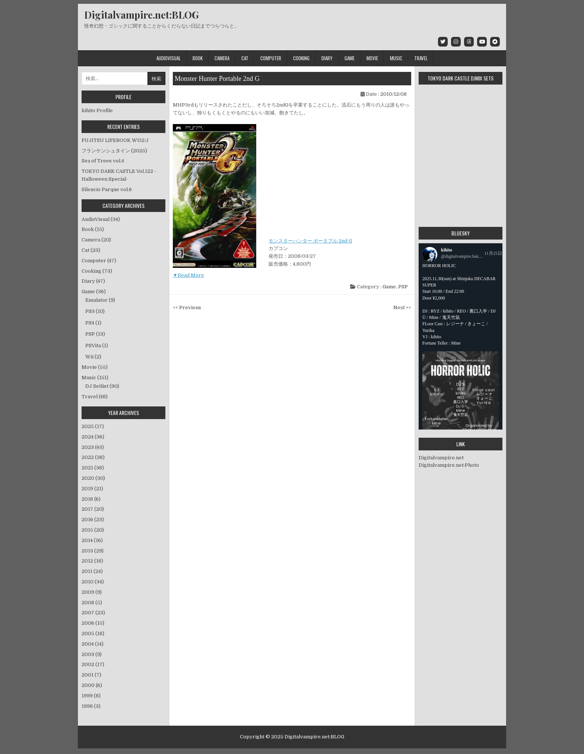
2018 (91, 499)
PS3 (90, 311)
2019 (92, 488)
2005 (93, 633)
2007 (93, 612)
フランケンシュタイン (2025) (114, 150)
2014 (92, 540)
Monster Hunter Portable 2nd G (217, 78)
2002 (93, 664)
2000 (92, 685)
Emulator (96, 300)
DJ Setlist (96, 386)
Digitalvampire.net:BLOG (141, 14)
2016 (93, 519)
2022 (93, 457)
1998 (91, 706)
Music (396, 58)
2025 (93, 426)
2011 (92, 571)
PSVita (93, 345)
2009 (92, 592)
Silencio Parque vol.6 (107, 189)
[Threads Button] (469, 42)
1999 (91, 695)
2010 (93, 581)
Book (198, 58)
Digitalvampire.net (441, 457)
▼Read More (188, 275)
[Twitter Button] (443, 42)
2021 (93, 468)
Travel (421, 58)
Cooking (301, 58)
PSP (403, 286)
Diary (327, 58)
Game (350, 58)
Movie (372, 58)
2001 (91, 675)
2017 (93, 509)
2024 (93, 437)
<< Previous (187, 307)
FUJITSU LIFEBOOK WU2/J (115, 140)
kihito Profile (97, 110)
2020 (93, 478)
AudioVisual (168, 58)
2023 (93, 447)
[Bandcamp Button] (495, 42)
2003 (92, 654)
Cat (244, 58)
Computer (270, 58)
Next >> (402, 307)
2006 (93, 623)
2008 (92, 602)
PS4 (89, 323)
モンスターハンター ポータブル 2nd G (310, 241)
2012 (92, 561)
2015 (93, 530)
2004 (93, 644)
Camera (222, 58)
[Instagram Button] (456, 42)
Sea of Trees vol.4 (103, 161)
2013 (93, 551)
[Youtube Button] (482, 42)
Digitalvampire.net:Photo (449, 465)
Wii (89, 356)
